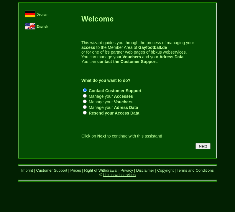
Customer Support (51, 170)
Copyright (165, 170)
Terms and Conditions (195, 170)
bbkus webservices (119, 175)
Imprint (27, 170)
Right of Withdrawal (100, 170)
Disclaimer (145, 170)
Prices (75, 170)
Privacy (127, 170)
